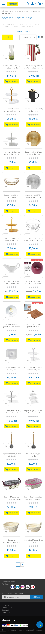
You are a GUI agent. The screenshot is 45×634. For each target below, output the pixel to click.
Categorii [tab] (5, 610)
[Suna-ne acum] (39, 624)
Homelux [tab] (5, 605)
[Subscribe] (36, 597)
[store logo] (12, 4)
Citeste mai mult (21, 31)
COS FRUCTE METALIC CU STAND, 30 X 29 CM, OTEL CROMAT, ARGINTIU (33, 240)
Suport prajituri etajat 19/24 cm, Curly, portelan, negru (11, 111)
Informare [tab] (5, 612)
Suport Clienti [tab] (7, 608)
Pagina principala (3, 11)
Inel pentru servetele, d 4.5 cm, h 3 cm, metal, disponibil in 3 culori (33, 283)
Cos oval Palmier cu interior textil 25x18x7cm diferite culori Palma (11, 499)
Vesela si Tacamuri (23, 11)
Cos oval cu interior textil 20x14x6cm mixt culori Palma (33, 499)
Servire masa (9, 11)
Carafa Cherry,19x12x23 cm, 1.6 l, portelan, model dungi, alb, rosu (33, 68)
